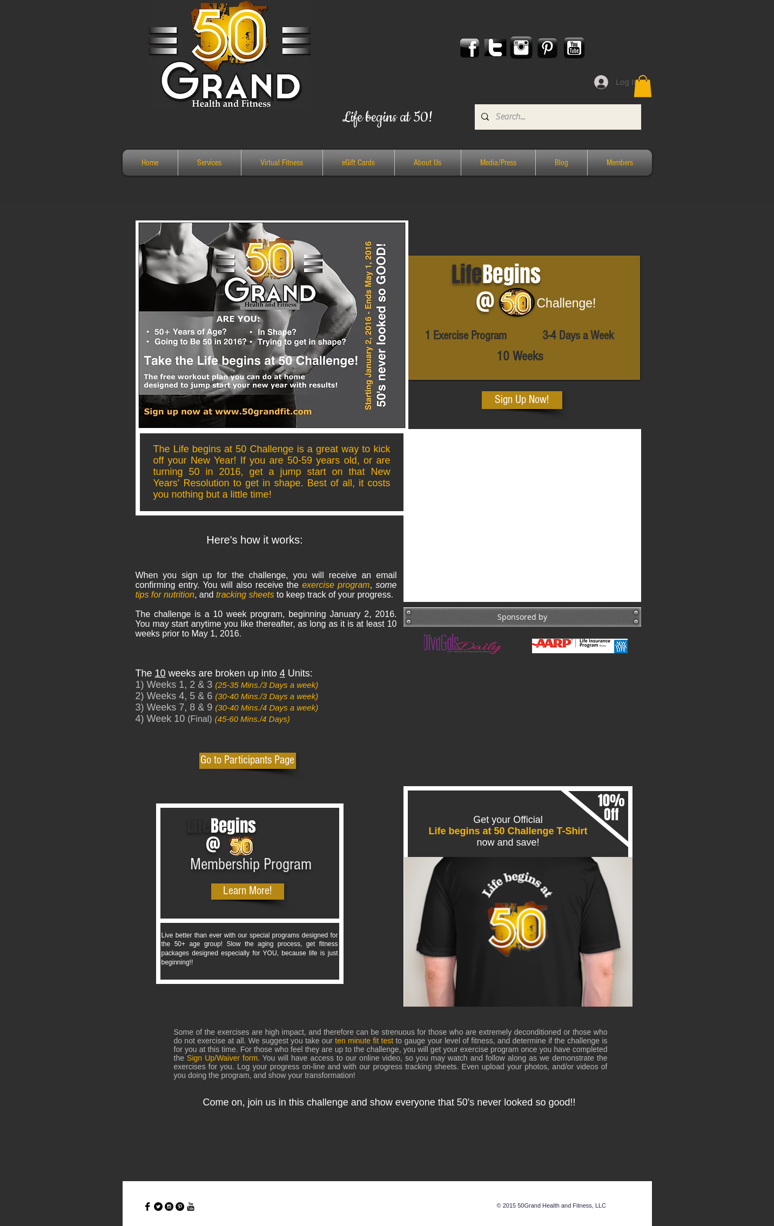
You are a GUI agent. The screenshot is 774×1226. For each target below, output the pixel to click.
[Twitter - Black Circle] (158, 1206)
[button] (643, 86)
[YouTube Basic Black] (190, 1206)
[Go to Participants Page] (247, 761)
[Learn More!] (247, 891)
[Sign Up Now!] (522, 400)
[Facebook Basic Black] (147, 1206)
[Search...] (556, 117)
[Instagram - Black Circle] (169, 1206)
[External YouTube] (522, 515)
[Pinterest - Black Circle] (180, 1206)
